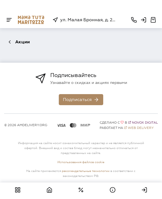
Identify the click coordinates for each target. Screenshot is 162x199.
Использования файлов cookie (80, 162)
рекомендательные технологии (86, 171)
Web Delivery (141, 128)
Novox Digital (145, 123)
